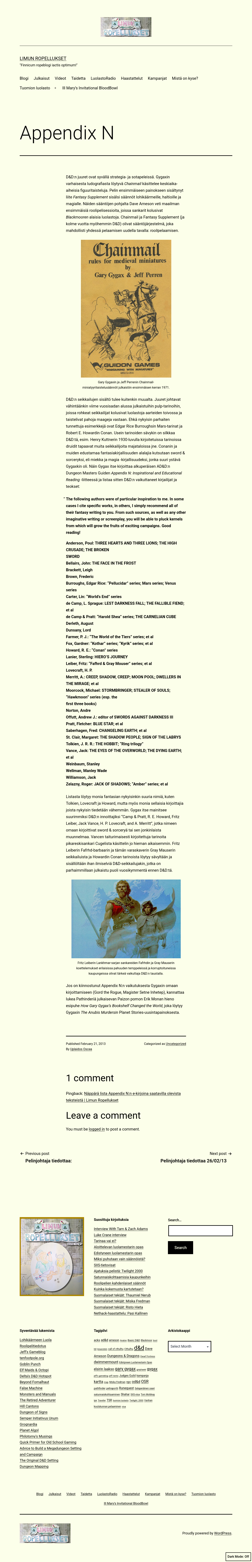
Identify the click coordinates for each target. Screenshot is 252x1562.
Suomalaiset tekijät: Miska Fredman (122, 1301)
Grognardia (28, 1424)
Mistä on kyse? (185, 78)
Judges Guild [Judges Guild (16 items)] (127, 1375)
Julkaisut (42, 78)
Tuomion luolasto (35, 88)
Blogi (24, 78)
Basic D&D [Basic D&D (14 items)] (134, 1340)
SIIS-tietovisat (105, 1265)
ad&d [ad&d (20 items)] (104, 1340)
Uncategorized (176, 1044)
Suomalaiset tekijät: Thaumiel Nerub (122, 1295)
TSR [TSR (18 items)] (109, 1400)
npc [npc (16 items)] (128, 1382)
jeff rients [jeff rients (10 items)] (114, 1376)
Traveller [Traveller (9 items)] (102, 1400)
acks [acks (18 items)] (97, 1340)
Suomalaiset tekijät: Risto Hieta (118, 1307)
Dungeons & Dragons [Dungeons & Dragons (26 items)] (123, 1356)
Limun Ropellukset (43, 58)
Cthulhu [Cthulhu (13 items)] (128, 1348)
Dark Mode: (238, 1556)
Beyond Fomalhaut (34, 1382)
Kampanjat (157, 78)
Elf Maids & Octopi (34, 1370)
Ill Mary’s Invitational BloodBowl (90, 88)
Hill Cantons (29, 1406)
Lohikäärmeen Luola (36, 1340)
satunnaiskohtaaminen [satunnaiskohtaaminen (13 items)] (107, 1394)
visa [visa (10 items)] (124, 1406)
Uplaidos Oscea (81, 1049)
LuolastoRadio (103, 78)
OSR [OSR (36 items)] (145, 1381)
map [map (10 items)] (106, 1382)
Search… (175, 1220)
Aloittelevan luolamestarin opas (119, 1247)
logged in (97, 1129)
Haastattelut (132, 78)
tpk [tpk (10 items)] (95, 1400)
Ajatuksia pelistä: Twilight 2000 (118, 1271)
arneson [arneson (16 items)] (114, 1340)
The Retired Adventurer (38, 1400)
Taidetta (78, 78)
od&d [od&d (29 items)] (136, 1382)
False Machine (31, 1388)
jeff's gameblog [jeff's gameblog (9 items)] (101, 1376)
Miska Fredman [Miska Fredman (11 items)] (117, 1382)
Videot (60, 78)
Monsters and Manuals (38, 1394)
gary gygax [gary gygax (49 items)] (125, 1368)
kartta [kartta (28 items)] (98, 1382)
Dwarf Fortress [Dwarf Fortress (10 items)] (147, 1356)
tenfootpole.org (32, 1358)
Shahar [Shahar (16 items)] (125, 1394)
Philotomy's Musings (36, 1436)
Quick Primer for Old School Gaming (48, 1442)
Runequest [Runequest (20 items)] (126, 1388)
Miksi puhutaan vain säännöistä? (119, 1259)
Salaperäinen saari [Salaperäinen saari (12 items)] (145, 1388)
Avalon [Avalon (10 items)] (123, 1340)
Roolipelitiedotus (33, 1346)
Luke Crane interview (110, 1235)
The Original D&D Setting (39, 1460)
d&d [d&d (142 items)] (139, 1347)
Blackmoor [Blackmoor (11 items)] (146, 1340)
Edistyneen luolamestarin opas (118, 1253)
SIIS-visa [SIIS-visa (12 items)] (135, 1394)
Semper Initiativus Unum (39, 1418)
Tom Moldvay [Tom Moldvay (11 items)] (148, 1394)
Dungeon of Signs (33, 1412)
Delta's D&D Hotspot (35, 1376)
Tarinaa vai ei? (105, 1241)
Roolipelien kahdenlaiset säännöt (120, 1283)
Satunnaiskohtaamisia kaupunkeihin (122, 1277)
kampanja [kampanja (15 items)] (143, 1375)
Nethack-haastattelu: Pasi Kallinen (121, 1313)
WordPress (222, 1533)
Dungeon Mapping (34, 1466)
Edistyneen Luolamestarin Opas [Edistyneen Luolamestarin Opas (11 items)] (135, 1362)
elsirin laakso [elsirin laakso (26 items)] (104, 1369)
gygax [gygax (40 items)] (152, 1369)
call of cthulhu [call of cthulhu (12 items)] (115, 1348)
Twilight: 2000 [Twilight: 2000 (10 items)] (136, 1400)
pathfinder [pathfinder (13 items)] (100, 1388)
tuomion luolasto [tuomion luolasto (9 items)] (121, 1400)
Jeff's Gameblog (32, 1352)
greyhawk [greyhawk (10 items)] (141, 1369)
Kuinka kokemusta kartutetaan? (119, 1289)
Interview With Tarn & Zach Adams (121, 1229)
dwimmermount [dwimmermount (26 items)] (106, 1362)
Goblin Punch (30, 1364)
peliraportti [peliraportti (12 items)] (112, 1388)
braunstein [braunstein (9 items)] (102, 1349)
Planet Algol (29, 1430)
